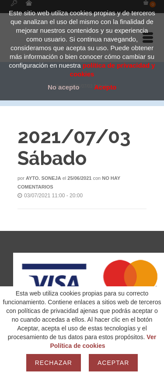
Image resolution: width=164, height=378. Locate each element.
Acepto (105, 87)
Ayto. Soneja (43, 178)
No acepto (64, 87)
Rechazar (53, 362)
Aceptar (113, 362)
